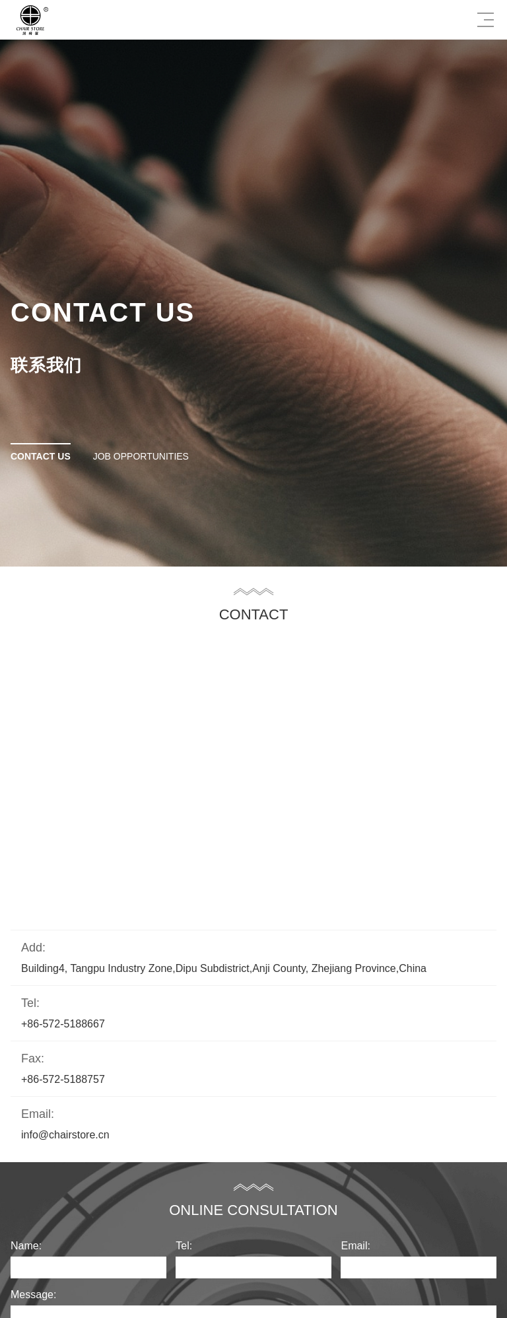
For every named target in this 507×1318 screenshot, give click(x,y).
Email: (355, 1245)
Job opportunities (141, 456)
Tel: (184, 1245)
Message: (33, 1294)
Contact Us (41, 456)
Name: (26, 1245)
